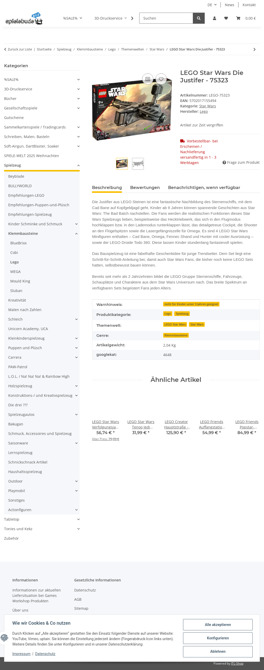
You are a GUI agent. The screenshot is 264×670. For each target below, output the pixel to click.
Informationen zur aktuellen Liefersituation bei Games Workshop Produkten (36, 595)
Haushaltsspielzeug (25, 471)
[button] (214, 18)
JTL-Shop (237, 663)
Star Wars (207, 106)
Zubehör (11, 538)
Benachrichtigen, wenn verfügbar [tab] (204, 187)
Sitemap (81, 608)
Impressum (22, 654)
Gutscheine (14, 117)
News (229, 4)
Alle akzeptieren (217, 625)
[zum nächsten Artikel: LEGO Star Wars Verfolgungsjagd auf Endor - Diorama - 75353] (254, 49)
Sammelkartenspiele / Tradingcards (35, 127)
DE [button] (210, 4)
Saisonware (18, 443)
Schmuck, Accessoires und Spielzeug (40, 433)
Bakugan (15, 424)
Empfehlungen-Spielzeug (30, 214)
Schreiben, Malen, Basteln (27, 136)
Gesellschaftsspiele (20, 108)
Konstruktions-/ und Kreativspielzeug (40, 395)
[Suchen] (166, 18)
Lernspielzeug (20, 452)
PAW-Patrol (17, 366)
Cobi (14, 252)
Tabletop (11, 519)
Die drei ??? (18, 404)
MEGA (15, 271)
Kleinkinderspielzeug (26, 338)
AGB (77, 599)
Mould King (20, 281)
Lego (167, 313)
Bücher (10, 98)
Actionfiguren (19, 509)
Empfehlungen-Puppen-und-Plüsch (38, 204)
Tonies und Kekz (18, 528)
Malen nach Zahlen (25, 309)
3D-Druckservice (18, 89)
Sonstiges (16, 500)
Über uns (20, 610)
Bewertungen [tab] (145, 187)
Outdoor (15, 481)
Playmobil (16, 490)
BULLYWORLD (20, 185)
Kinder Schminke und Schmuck (35, 223)
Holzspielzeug (20, 385)
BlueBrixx (18, 242)
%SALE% (11, 79)
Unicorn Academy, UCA (28, 328)
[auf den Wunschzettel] (161, 79)
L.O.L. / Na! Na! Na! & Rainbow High (39, 376)
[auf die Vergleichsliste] (147, 79)
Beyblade (16, 176)
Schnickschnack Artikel (27, 462)
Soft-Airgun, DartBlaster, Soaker (31, 146)
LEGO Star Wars (175, 324)
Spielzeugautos (21, 414)
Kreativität (17, 300)
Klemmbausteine (175, 335)
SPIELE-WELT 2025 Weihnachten (31, 155)
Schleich (15, 319)
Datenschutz (46, 654)
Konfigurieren (217, 638)
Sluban (16, 290)
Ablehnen (217, 652)
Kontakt (249, 4)
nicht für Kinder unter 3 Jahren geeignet (191, 304)
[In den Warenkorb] (96, 66)
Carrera (14, 357)
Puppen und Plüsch (25, 347)
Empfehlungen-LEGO (26, 195)
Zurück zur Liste (20, 49)
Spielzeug (182, 313)
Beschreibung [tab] (107, 187)
